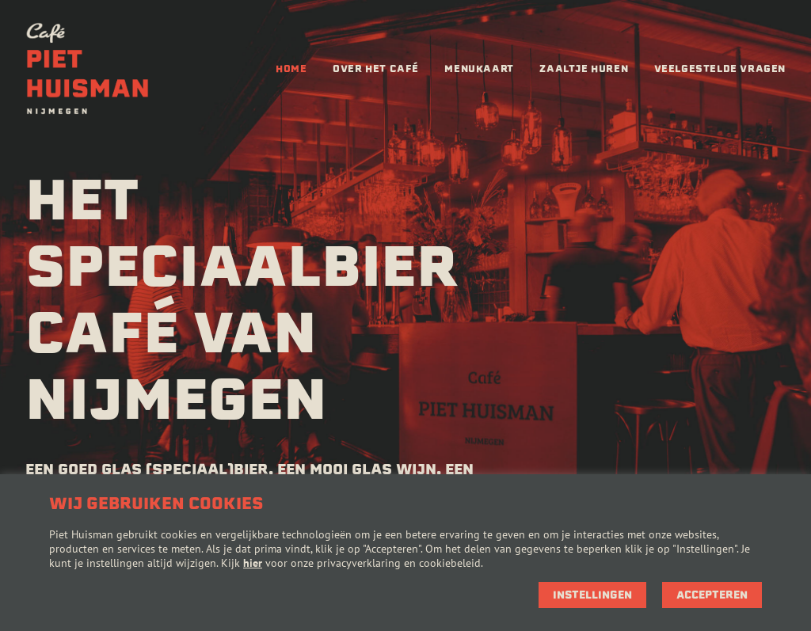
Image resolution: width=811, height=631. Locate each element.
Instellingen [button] (592, 594)
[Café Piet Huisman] (87, 68)
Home (291, 68)
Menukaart (478, 68)
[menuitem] (291, 69)
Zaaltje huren (583, 68)
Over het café (376, 68)
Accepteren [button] (712, 594)
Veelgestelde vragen (720, 68)
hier (252, 563)
